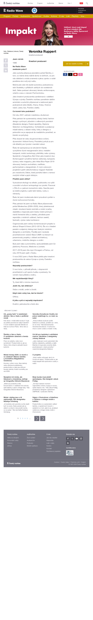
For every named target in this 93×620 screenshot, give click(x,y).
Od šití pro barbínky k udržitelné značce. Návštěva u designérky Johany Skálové (45, 384)
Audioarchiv (82, 10)
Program (37, 3)
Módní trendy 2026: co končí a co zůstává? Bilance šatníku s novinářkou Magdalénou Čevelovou (16, 420)
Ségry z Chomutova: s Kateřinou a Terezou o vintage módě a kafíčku (45, 491)
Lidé (68, 16)
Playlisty (75, 16)
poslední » (42, 510)
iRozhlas (29, 3)
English (83, 554)
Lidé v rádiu (50, 535)
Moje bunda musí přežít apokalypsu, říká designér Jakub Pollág (45, 456)
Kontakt (49, 540)
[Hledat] (86, 3)
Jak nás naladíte (51, 530)
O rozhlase (62, 3)
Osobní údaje (65, 554)
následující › (36, 510)
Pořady (15, 16)
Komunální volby (12, 532)
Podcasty (30, 535)
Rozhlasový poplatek (53, 543)
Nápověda (49, 532)
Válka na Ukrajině (13, 530)
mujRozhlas (45, 3)
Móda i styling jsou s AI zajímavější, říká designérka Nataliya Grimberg (14, 491)
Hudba (46, 16)
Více (83, 16)
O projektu (37, 417)
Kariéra (48, 538)
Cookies (56, 554)
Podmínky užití (75, 554)
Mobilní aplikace (32, 538)
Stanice (54, 3)
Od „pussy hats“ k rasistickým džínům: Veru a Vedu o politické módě (16, 350)
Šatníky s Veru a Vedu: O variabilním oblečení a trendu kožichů (16, 384)
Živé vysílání (31, 530)
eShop (9, 538)
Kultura (54, 16)
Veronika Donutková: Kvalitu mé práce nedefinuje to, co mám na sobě (45, 350)
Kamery (80, 12)
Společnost (36, 16)
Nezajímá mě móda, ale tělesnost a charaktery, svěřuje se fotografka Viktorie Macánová (16, 456)
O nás (61, 16)
